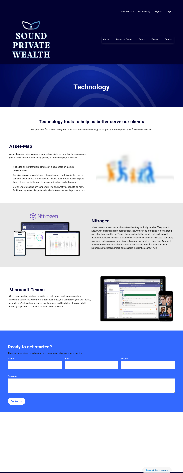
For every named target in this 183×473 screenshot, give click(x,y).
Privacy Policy (144, 3)
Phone (124, 350)
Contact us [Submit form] (16, 392)
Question (12, 367)
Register (158, 3)
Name (11, 350)
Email (67, 350)
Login (169, 3)
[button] (106, 30)
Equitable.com (127, 3)
